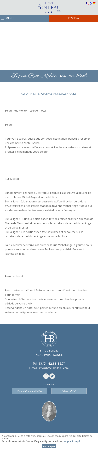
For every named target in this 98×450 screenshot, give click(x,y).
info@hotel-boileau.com (54, 368)
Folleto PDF (69, 390)
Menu (10, 18)
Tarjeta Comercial (29, 390)
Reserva (73, 18)
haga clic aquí (71, 441)
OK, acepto (49, 446)
